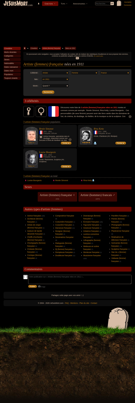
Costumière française (64, 222)
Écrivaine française (91, 222)
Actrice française (34, 216)
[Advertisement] (67, 27)
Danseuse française (63, 228)
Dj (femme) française (64, 249)
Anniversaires (79, 4)
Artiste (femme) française (51, 48)
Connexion (127, 5)
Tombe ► (66, 143)
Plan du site (84, 303)
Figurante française (91, 225)
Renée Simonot (46, 128)
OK (77, 58)
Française (46, 133)
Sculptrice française (119, 249)
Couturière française (63, 225)
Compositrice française (64, 216)
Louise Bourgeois (47, 152)
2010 (50, 155)
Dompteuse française (64, 252)
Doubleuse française (63, 255)
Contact (94, 303)
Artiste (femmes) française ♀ (57, 196)
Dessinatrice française (64, 237)
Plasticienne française (120, 231)
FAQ (67, 303)
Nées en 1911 (70, 48)
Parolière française (119, 216)
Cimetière (49, 4)
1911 (45, 131)
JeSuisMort (16, 3)
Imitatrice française (91, 231)
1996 (104, 131)
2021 (50, 131)
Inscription (127, 2)
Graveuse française (91, 228)
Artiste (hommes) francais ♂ (97, 196)
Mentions (74, 303)
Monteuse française (91, 252)
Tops (63, 4)
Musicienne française (92, 255)
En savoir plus (98, 56)
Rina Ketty (99, 128)
